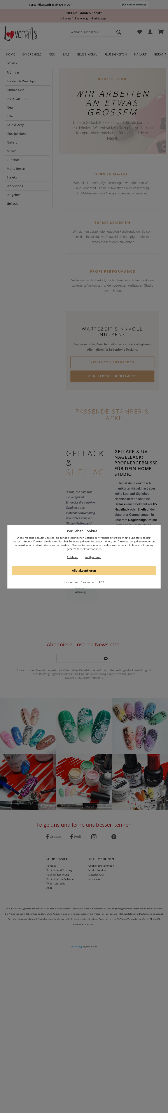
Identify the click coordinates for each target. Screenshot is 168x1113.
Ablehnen (72, 557)
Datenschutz (88, 582)
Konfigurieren (93, 557)
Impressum (71, 582)
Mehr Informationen (89, 549)
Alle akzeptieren (84, 570)
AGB (101, 582)
